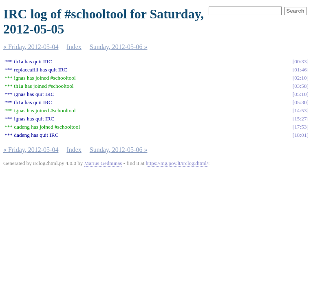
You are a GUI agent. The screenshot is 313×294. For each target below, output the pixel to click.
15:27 (300, 119)
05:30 (300, 102)
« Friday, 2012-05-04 (30, 46)
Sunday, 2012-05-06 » (119, 46)
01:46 (300, 70)
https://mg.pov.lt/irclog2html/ (177, 163)
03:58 (300, 86)
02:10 (300, 78)
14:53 (300, 110)
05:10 (300, 94)
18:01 (300, 135)
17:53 (300, 127)
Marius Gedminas (103, 163)
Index (73, 46)
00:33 (300, 61)
